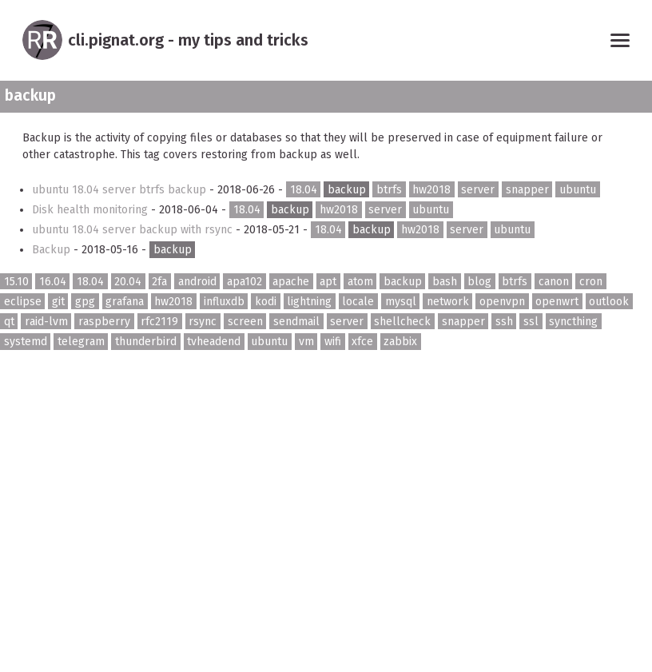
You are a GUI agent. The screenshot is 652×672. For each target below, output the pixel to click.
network (448, 301)
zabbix (400, 341)
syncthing (573, 321)
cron (590, 281)
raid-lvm (46, 321)
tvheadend (214, 341)
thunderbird (146, 341)
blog (479, 281)
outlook (609, 301)
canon (554, 281)
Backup (53, 249)
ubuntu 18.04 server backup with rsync (134, 230)
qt (9, 321)
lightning (309, 301)
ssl (531, 321)
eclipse (23, 301)
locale (358, 301)
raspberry (104, 321)
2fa (159, 281)
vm (306, 341)
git (58, 301)
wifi (332, 341)
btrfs (389, 190)
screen (245, 321)
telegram (81, 341)
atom (360, 281)
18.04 (303, 190)
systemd (25, 341)
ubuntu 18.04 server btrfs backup (120, 190)
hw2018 (431, 190)
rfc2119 (159, 321)
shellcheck (402, 321)
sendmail (296, 321)
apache (290, 281)
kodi (265, 301)
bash (444, 281)
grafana (124, 301)
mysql (400, 301)
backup (347, 190)
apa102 (244, 281)
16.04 (52, 281)
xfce (362, 341)
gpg (85, 301)
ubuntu (577, 190)
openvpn (502, 301)
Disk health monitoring (91, 210)
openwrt (556, 301)
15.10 (16, 281)
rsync (203, 321)
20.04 (127, 281)
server (478, 190)
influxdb (224, 301)
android (197, 281)
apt (328, 281)
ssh (504, 321)
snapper (527, 190)
